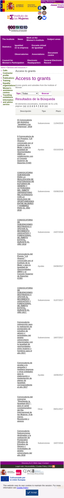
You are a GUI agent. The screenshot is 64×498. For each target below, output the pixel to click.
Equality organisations (9, 84)
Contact (46, 463)
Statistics (6, 47)
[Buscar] (45, 93)
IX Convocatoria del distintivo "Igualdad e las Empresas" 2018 (24, 123)
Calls (5, 70)
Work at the (35, 39)
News (20, 39)
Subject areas (54, 39)
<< (25, 106)
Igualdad (21, 46)
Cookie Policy (41, 466)
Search (54, 5)
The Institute (8, 39)
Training (6, 80)
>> (46, 106)
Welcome (57, 3)
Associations (38, 54)
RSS (52, 466)
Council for (13, 61)
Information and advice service (8, 102)
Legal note (19, 466)
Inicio (3, 67)
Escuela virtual (39, 46)
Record (53, 61)
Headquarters (34, 61)
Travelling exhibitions (8, 96)
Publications (8, 78)
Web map (37, 463)
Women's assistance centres (8, 90)
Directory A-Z (27, 463)
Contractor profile (8, 74)
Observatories (21, 54)
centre (53, 54)
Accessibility (30, 466)
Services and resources (16, 67)
